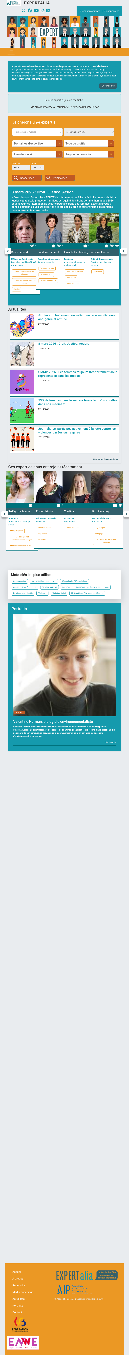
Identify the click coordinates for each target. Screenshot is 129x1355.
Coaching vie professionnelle (25, 587)
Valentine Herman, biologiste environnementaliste (53, 722)
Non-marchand (44, 528)
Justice (17, 289)
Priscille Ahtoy (100, 511)
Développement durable (23, 593)
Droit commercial (47, 268)
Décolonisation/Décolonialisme (74, 581)
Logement (42, 534)
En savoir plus (108, 86)
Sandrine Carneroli (48, 252)
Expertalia (37, 3)
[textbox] (37, 132)
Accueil (16, 1271)
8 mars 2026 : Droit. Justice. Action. (63, 344)
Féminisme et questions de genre (25, 281)
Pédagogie (99, 534)
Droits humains (46, 274)
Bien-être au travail (49, 587)
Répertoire (18, 1285)
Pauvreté (42, 540)
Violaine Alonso (100, 252)
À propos (17, 1278)
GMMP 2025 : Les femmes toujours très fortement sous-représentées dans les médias (78, 374)
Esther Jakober (45, 511)
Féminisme (42, 593)
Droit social (71, 277)
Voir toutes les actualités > (105, 459)
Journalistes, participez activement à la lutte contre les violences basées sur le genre (77, 430)
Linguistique (100, 528)
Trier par (16, 163)
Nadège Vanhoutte (19, 511)
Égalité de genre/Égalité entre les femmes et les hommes (85, 587)
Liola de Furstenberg (76, 252)
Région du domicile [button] (78, 154)
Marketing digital (59, 593)
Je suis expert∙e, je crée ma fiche (64, 100)
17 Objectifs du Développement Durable (87, 593)
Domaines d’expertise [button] (28, 143)
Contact (17, 1312)
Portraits (17, 1305)
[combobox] (37, 132)
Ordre (33, 163)
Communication (19, 581)
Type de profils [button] (75, 143)
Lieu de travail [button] (23, 154)
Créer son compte (90, 11)
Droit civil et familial (74, 271)
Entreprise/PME (16, 531)
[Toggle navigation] (11, 52)
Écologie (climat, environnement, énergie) (22, 538)
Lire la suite (110, 742)
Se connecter (111, 11)
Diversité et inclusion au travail (43, 581)
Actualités (18, 1298)
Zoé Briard (70, 511)
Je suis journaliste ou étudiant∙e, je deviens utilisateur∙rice (65, 107)
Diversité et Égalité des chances (25, 272)
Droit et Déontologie (48, 280)
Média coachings (22, 1292)
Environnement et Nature (20, 546)
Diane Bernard (19, 252)
